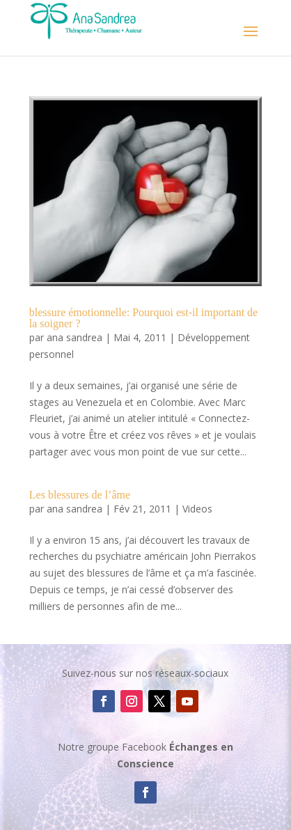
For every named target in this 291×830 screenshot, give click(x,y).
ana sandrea (74, 337)
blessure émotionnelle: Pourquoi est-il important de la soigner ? (143, 317)
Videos (197, 508)
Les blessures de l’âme (79, 495)
